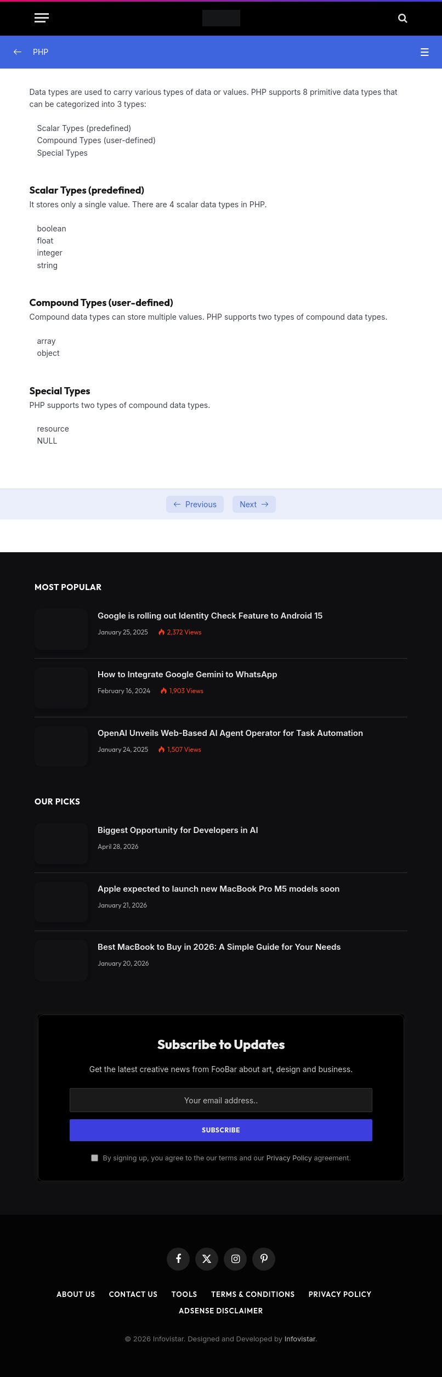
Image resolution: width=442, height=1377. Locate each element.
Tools (184, 1294)
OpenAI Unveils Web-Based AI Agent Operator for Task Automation (230, 733)
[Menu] (42, 17)
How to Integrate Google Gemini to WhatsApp (187, 674)
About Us (75, 1294)
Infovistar (300, 1338)
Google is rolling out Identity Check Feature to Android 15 (210, 615)
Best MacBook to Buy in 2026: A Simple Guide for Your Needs (219, 947)
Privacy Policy (289, 1158)
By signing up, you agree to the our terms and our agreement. (221, 1158)
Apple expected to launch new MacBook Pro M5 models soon (218, 888)
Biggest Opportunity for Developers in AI (178, 830)
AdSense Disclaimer (221, 1310)
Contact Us (133, 1294)
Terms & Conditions (253, 1294)
